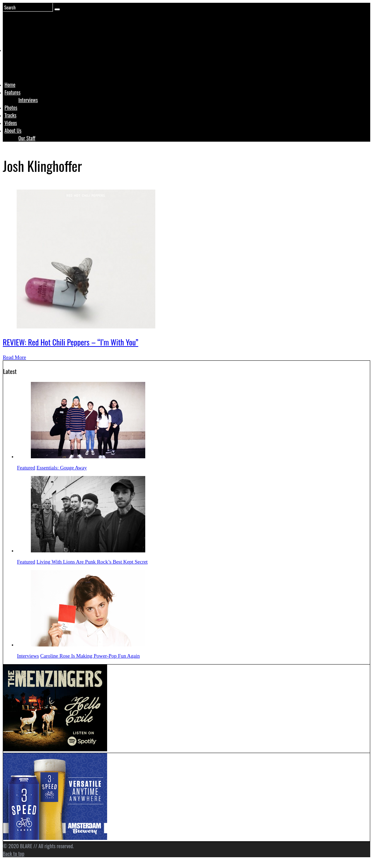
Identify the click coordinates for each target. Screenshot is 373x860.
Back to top (13, 853)
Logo (22, 63)
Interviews (28, 99)
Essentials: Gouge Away (61, 467)
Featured (26, 467)
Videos (11, 122)
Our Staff (26, 138)
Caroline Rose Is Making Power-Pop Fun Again (90, 656)
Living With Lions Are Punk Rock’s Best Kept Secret (92, 562)
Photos (11, 107)
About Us (13, 130)
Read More (14, 357)
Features (12, 92)
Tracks (10, 115)
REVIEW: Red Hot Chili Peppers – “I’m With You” (70, 342)
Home (10, 84)
